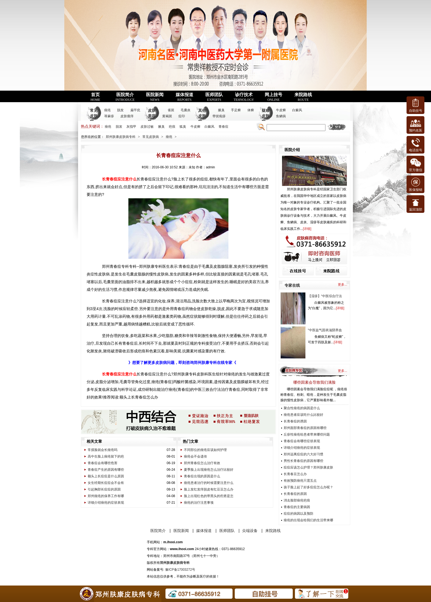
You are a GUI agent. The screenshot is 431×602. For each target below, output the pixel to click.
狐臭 (182, 127)
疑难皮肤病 (265, 116)
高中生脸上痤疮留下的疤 (106, 456)
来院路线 (303, 97)
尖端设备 (250, 530)
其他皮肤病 (202, 116)
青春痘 (223, 127)
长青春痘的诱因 (295, 421)
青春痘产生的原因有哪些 (106, 470)
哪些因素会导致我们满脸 (314, 382)
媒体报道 (184, 97)
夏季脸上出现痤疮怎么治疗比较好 (208, 470)
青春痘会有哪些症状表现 (302, 441)
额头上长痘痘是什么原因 (106, 476)
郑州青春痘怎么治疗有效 (202, 463)
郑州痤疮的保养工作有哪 (106, 496)
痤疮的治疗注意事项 (199, 503)
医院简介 (124, 97)
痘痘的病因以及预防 (298, 513)
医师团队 (214, 97)
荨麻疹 (109, 116)
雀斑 (171, 110)
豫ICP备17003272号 (180, 570)
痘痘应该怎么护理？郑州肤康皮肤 (308, 467)
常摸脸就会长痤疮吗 (102, 450)
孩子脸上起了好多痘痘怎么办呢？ (308, 487)
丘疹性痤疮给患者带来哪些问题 (307, 434)
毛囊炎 (185, 110)
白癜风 (297, 110)
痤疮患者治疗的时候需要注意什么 (208, 483)
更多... (342, 284)
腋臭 (221, 110)
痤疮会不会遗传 (195, 456)
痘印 (181, 116)
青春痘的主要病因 (297, 507)
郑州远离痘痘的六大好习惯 (303, 454)
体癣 (250, 110)
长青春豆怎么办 (295, 474)
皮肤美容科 (152, 116)
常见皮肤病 (94, 116)
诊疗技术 (244, 97)
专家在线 (292, 285)
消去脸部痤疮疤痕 (297, 500)
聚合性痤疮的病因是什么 (302, 408)
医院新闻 (155, 97)
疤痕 (172, 127)
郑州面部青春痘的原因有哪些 (305, 428)
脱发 (120, 110)
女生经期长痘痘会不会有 (106, 483)
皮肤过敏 (147, 127)
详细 (307, 229)
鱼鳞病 (281, 116)
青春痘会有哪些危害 (102, 463)
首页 (95, 97)
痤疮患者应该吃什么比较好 (303, 415)
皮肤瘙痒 (127, 116)
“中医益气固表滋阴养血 (325, 330)
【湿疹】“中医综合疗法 (325, 296)
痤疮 (107, 110)
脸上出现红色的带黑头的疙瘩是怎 (208, 496)
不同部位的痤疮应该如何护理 (205, 450)
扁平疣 (135, 110)
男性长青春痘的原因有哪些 (303, 461)
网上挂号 (273, 97)
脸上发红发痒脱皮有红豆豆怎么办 (208, 489)
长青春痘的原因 (295, 494)
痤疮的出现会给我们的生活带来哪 (308, 520)
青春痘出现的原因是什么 (202, 476)
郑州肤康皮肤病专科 (121, 137)
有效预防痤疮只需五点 (300, 481)
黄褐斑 (167, 116)
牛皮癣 (281, 110)
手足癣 (236, 110)
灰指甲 (131, 127)
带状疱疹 (219, 116)
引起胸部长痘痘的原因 (104, 489)
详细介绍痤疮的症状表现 (106, 503)
